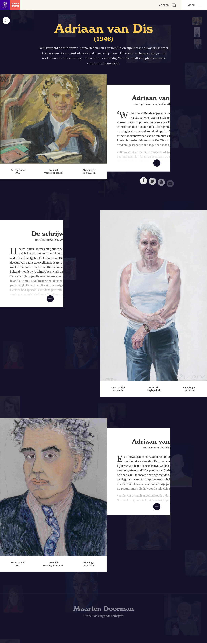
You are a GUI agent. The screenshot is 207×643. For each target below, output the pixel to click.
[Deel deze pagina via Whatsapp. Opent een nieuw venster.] (161, 184)
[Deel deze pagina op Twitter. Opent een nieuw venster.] (152, 182)
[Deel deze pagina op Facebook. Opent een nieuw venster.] (143, 181)
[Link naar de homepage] (10, 5)
